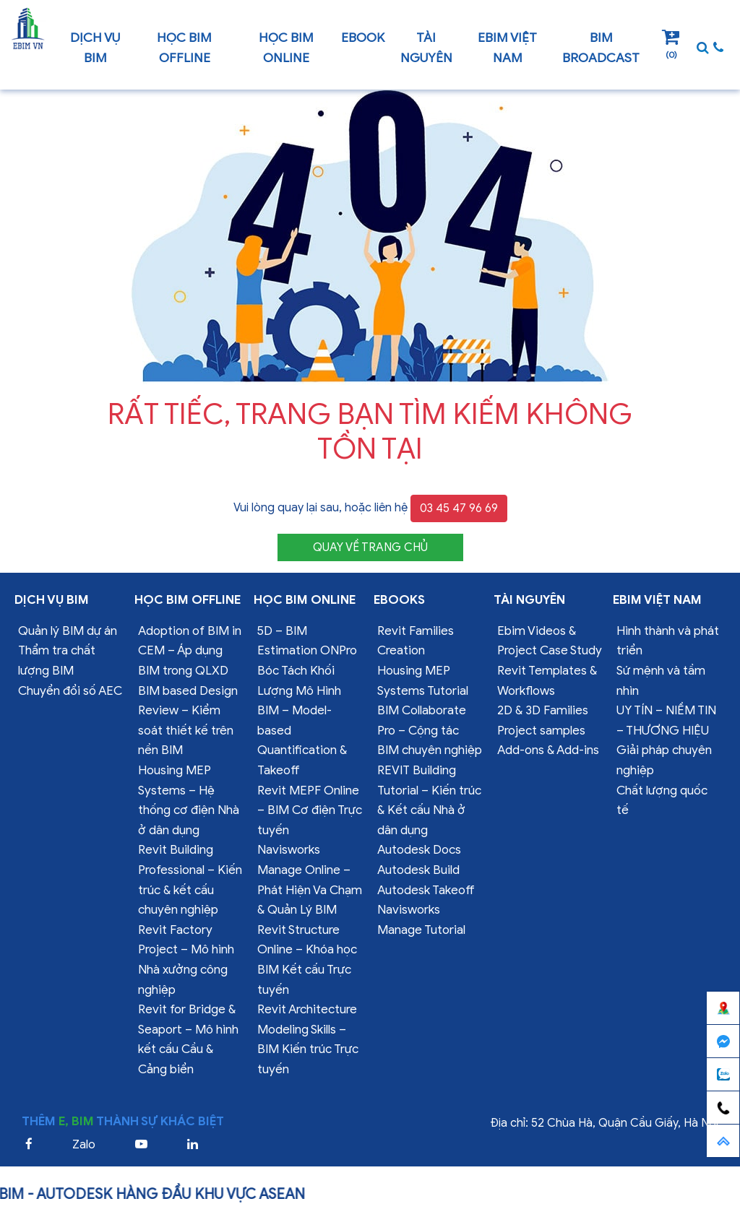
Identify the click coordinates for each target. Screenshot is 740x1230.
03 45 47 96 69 (459, 508)
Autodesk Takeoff (426, 890)
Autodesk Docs (419, 849)
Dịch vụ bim (95, 48)
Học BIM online (286, 48)
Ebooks (399, 599)
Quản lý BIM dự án (67, 630)
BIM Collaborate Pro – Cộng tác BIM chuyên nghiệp (429, 730)
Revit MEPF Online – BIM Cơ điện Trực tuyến (309, 810)
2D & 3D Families (542, 710)
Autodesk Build (418, 870)
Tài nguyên (426, 48)
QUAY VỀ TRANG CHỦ (370, 547)
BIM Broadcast (601, 48)
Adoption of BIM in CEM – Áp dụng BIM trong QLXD (189, 650)
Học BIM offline (184, 48)
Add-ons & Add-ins (548, 750)
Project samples (541, 730)
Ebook (362, 38)
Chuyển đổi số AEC (70, 690)
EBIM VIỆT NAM (507, 48)
